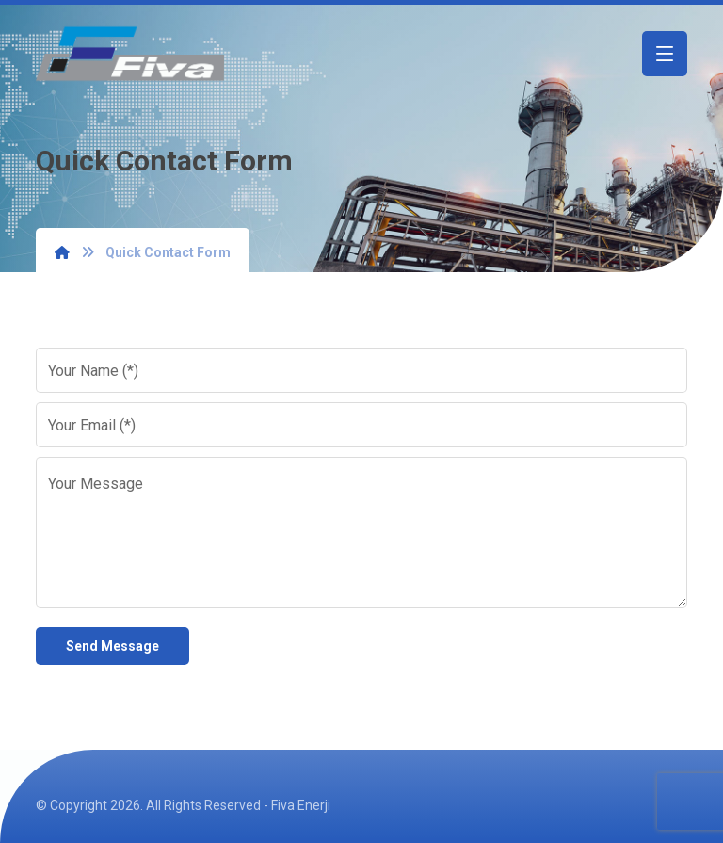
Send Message (112, 646)
